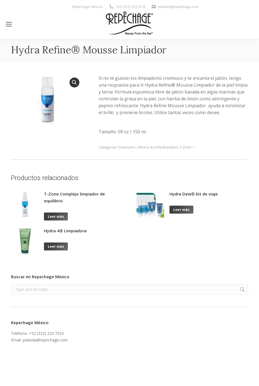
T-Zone (185, 147)
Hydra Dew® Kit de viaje (193, 194)
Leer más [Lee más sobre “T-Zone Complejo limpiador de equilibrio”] (56, 216)
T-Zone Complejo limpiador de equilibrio (74, 197)
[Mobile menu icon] (8, 24)
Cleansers (126, 147)
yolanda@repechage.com (178, 7)
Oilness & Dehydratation (157, 147)
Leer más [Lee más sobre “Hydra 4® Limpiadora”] (56, 246)
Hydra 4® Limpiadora (65, 230)
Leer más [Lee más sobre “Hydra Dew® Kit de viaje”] (181, 209)
